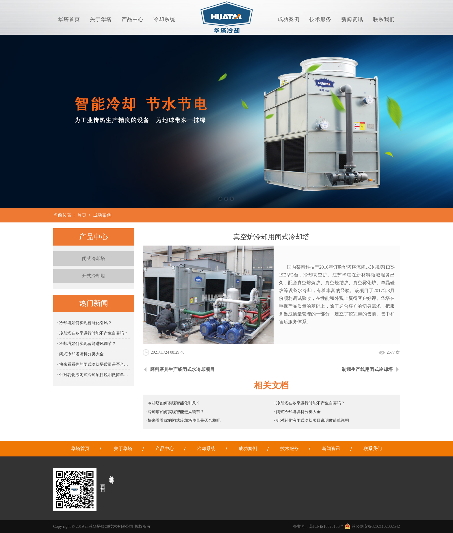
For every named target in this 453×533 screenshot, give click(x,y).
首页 (81, 215)
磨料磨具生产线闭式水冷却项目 (182, 369)
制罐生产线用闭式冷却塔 (367, 369)
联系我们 (384, 19)
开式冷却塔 (93, 275)
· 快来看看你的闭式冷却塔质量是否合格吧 (93, 364)
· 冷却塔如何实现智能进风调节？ (86, 343)
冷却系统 (164, 19)
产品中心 (133, 19)
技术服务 (320, 19)
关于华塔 (101, 19)
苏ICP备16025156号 (326, 526)
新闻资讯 (352, 19)
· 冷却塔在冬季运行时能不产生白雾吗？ (92, 333)
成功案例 (289, 19)
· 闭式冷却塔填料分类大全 (80, 354)
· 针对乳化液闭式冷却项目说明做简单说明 (93, 375)
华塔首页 (69, 19)
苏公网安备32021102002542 (372, 526)
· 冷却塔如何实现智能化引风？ (84, 323)
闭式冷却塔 (93, 258)
